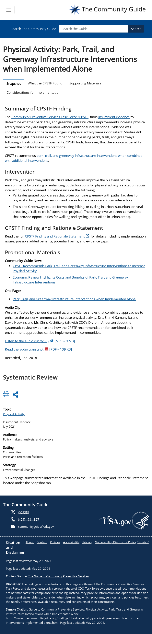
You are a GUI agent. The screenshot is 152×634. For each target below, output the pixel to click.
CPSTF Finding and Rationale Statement (57, 236)
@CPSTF (23, 512)
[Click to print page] (6, 394)
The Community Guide (107, 9)
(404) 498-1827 (28, 519)
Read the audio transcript (38, 349)
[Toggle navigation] (9, 10)
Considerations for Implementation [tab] (33, 92)
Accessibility (71, 542)
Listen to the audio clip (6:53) (40, 341)
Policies (55, 542)
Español (143, 542)
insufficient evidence (114, 117)
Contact (42, 542)
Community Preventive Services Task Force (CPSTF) (50, 117)
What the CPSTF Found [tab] (45, 83)
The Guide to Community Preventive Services (58, 576)
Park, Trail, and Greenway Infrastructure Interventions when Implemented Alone (74, 299)
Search (136, 28)
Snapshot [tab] (13, 83)
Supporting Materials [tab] (85, 83)
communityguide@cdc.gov (36, 526)
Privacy (87, 542)
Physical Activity (14, 414)
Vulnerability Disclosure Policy (115, 542)
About (30, 542)
